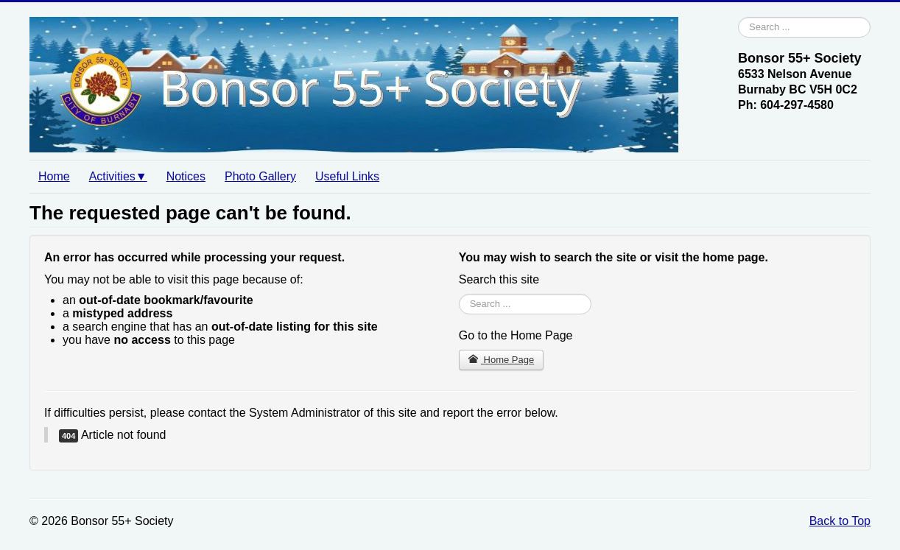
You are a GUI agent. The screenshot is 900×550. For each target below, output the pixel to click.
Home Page (501, 359)
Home (54, 176)
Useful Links (347, 176)
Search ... (738, 17)
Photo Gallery (260, 176)
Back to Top (840, 521)
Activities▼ (118, 176)
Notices (185, 176)
